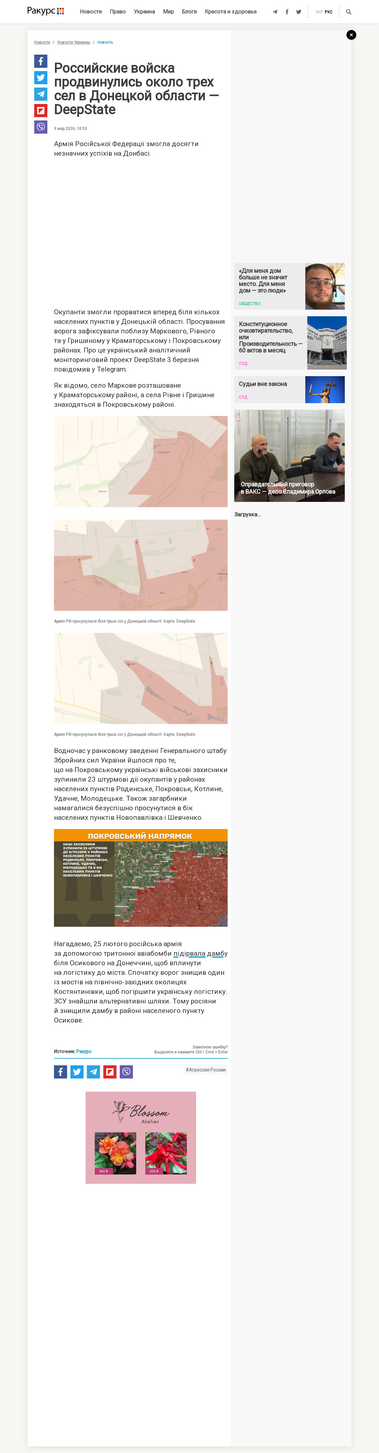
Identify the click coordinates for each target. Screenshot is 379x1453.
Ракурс (83, 1051)
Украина (144, 11)
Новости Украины (73, 42)
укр (319, 12)
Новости (91, 11)
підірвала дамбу (200, 953)
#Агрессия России (206, 1070)
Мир (168, 11)
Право (118, 11)
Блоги (189, 11)
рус (328, 12)
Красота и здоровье (231, 11)
